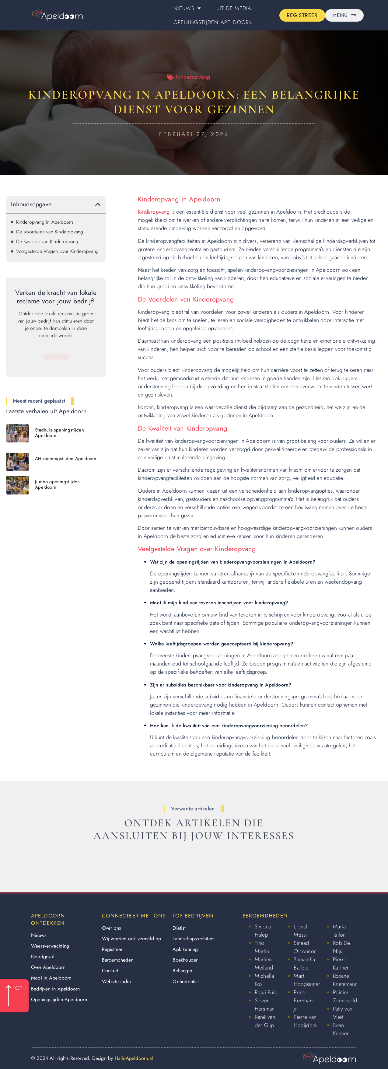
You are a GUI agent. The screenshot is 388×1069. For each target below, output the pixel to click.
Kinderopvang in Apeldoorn (44, 221)
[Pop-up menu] (344, 15)
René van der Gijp (265, 1021)
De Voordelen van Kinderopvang (49, 231)
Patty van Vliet (342, 1013)
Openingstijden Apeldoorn (213, 22)
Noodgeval (42, 956)
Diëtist (179, 927)
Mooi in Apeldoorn (51, 977)
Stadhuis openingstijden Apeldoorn (59, 433)
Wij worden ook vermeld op (131, 938)
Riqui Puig (266, 992)
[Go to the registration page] (302, 15)
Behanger (182, 970)
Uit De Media (233, 8)
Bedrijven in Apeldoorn (55, 988)
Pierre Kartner (341, 963)
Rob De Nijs (341, 947)
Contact (110, 970)
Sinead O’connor (305, 947)
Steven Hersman (264, 1005)
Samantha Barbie (304, 963)
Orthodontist (185, 981)
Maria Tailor (339, 931)
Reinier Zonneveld (345, 996)
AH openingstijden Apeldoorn (65, 458)
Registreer (112, 949)
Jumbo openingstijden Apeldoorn (57, 484)
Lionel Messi (300, 931)
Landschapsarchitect (194, 938)
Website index (117, 981)
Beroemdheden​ (117, 959)
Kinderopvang (193, 77)
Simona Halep (263, 931)
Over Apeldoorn (48, 967)
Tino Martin (262, 947)
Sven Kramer (341, 1029)
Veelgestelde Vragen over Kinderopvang (57, 251)
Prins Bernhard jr (304, 1000)
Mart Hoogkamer (307, 980)
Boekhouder (185, 959)
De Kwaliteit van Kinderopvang (47, 241)
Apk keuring (185, 949)
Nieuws (187, 8)
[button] (98, 204)
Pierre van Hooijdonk (305, 1021)
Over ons (111, 927)
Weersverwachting (50, 945)
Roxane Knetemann (345, 980)
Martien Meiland (264, 963)
